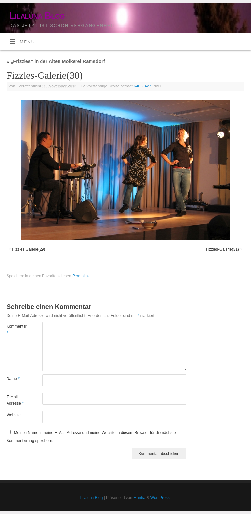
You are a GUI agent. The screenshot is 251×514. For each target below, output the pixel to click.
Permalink (81, 276)
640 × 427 (142, 86)
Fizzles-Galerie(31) (222, 249)
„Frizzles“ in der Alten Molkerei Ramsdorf (56, 61)
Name (13, 378)
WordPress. (160, 497)
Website (14, 415)
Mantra (139, 497)
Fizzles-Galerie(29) (28, 249)
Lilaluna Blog (37, 15)
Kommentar (16, 329)
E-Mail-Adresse (15, 400)
